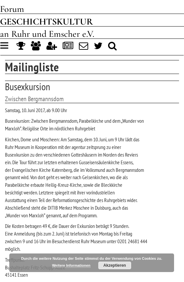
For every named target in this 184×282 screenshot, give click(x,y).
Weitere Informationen (71, 265)
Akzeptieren (114, 265)
